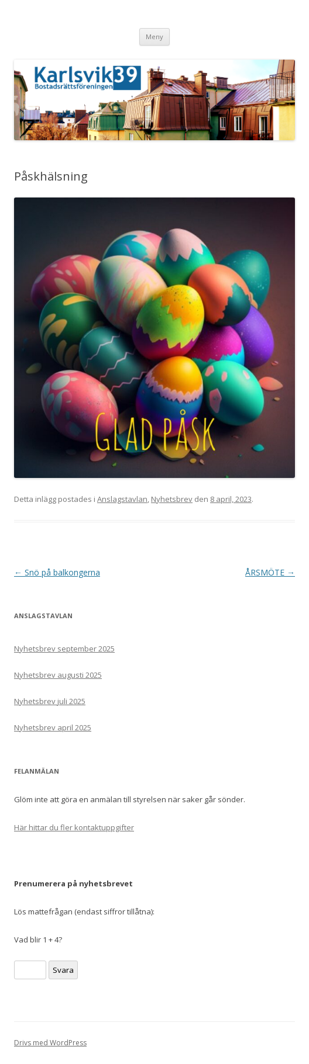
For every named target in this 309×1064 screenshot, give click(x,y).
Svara (63, 970)
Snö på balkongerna (57, 572)
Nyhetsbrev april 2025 (52, 727)
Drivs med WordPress (50, 1043)
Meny (154, 36)
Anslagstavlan (122, 499)
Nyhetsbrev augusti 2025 (58, 675)
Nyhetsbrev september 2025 (64, 648)
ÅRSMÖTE (270, 572)
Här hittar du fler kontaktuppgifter (74, 827)
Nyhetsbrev (172, 499)
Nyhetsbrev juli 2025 (49, 701)
